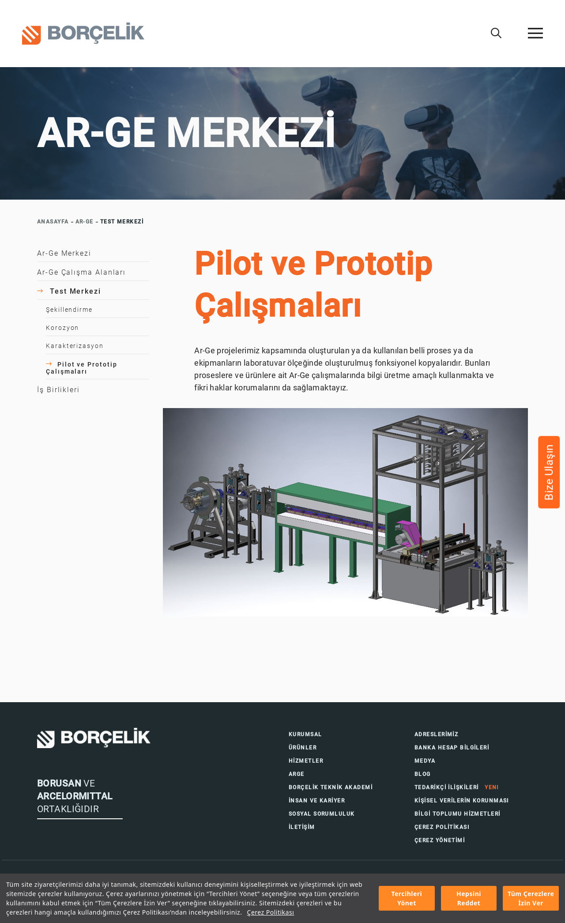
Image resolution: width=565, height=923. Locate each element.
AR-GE (84, 222)
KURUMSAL (305, 734)
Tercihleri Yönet (406, 898)
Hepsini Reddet (468, 898)
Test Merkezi (69, 291)
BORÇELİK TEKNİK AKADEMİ (331, 787)
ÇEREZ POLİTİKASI (441, 827)
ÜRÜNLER (302, 748)
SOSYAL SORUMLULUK (321, 814)
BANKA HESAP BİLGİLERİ (451, 748)
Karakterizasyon (75, 345)
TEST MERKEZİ (121, 222)
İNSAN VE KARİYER (317, 801)
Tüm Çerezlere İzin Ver (531, 898)
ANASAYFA (53, 222)
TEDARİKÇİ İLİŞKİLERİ (456, 787)
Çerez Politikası (270, 912)
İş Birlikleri (58, 390)
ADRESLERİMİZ (436, 734)
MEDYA (424, 761)
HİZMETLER (306, 761)
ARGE (297, 774)
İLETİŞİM (302, 827)
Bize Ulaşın (548, 472)
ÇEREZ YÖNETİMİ (439, 840)
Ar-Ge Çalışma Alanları (81, 272)
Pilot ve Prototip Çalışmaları (81, 368)
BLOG (422, 774)
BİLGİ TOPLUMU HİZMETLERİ (457, 814)
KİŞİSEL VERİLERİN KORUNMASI (461, 801)
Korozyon (62, 327)
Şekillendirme (69, 309)
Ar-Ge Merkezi (64, 253)
